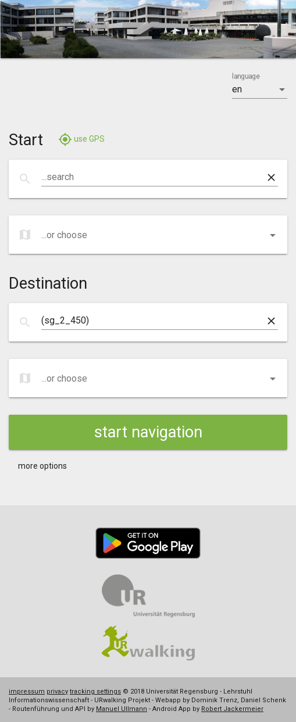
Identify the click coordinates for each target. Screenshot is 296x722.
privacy (57, 691)
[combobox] (152, 177)
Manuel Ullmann (121, 709)
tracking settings (95, 691)
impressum (27, 691)
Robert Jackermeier (232, 709)
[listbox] (259, 89)
